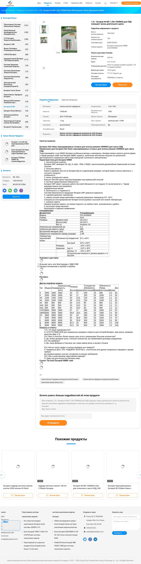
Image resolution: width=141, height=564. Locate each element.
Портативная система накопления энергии (30, 514)
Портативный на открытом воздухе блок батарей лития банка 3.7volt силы (34, 546)
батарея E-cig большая (16, 127)
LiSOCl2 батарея (16, 54)
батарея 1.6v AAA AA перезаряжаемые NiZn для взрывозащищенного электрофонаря (20, 144)
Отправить (53, 422)
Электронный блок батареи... (16, 116)
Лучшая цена (101, 85)
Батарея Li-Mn (16, 44)
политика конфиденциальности (9, 537)
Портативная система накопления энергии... (16, 25)
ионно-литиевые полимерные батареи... (16, 49)
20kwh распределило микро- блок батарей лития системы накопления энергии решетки (65, 524)
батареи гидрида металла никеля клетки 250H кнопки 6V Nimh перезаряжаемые (17, 488)
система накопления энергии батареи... (16, 71)
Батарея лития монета (16, 111)
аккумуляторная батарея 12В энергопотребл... (16, 59)
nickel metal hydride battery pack (52, 382)
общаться (16, 197)
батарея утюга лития (16, 90)
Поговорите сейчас (131, 3)
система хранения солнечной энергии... (16, 65)
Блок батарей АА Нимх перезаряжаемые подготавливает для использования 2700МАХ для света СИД (20, 151)
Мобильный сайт (7, 533)
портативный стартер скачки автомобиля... (16, 122)
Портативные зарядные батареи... (16, 95)
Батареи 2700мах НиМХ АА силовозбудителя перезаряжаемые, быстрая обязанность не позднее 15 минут (19, 159)
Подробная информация (49, 100)
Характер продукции (69, 100)
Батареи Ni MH (16, 106)
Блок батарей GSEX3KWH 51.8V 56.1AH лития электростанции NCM (66, 535)
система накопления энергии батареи (63, 514)
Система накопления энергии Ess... (16, 77)
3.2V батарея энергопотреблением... (16, 39)
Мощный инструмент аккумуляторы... (16, 101)
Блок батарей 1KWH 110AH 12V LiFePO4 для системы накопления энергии (36, 535)
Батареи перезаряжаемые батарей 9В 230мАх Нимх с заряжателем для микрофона (121, 488)
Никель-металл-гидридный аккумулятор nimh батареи (59, 379)
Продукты (5, 520)
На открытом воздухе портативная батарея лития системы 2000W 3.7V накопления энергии (34, 524)
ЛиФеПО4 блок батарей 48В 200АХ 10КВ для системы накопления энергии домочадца (65, 546)
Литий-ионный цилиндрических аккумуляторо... (16, 32)
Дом (3, 516)
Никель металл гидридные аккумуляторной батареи (100, 379)
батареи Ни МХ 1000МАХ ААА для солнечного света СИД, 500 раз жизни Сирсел (87, 488)
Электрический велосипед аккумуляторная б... (16, 84)
